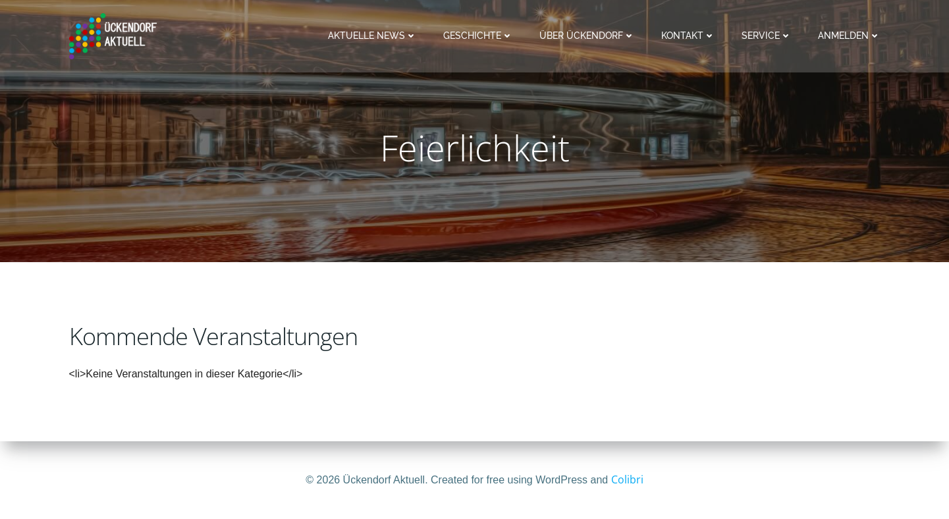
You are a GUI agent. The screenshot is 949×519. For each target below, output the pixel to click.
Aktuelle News (372, 35)
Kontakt (688, 35)
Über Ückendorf (587, 35)
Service (767, 35)
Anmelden (849, 35)
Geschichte (478, 35)
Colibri (627, 479)
